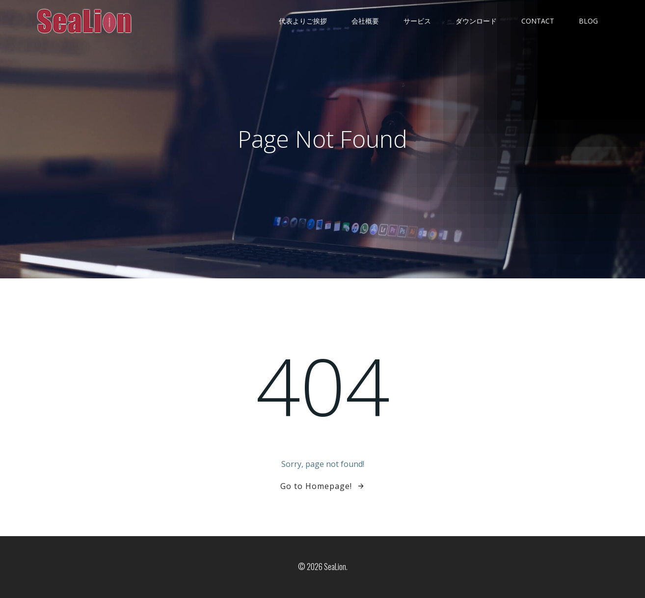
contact (537, 21)
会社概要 (365, 21)
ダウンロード (476, 21)
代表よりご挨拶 (303, 21)
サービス (417, 21)
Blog (588, 21)
